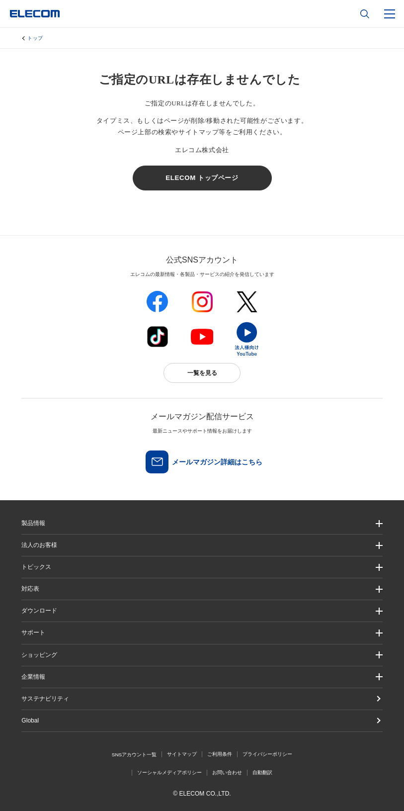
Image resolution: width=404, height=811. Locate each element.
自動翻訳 (262, 772)
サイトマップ (182, 754)
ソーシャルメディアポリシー (169, 772)
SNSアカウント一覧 (134, 754)
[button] (201, 567)
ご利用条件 (219, 754)
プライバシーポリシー (267, 754)
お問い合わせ (227, 772)
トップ (35, 38)
